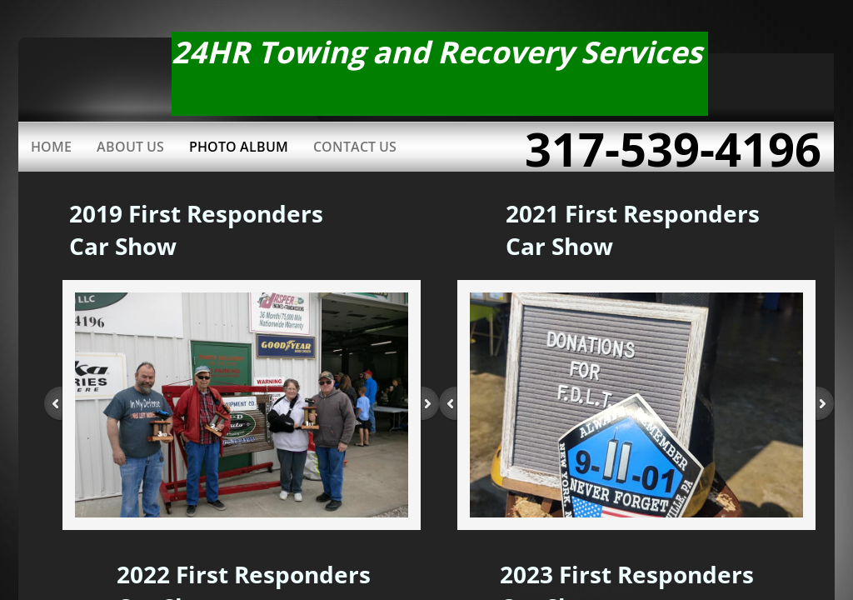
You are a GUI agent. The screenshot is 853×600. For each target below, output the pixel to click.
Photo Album (238, 147)
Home (51, 147)
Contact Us (355, 147)
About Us (130, 147)
